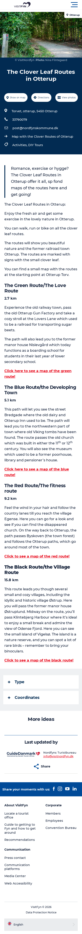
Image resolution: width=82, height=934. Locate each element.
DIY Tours (35, 145)
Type (16, 682)
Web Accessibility (18, 883)
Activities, (20, 145)
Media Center (15, 876)
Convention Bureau (60, 828)
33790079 (19, 120)
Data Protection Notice (41, 912)
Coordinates (24, 697)
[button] (61, 4)
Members (53, 813)
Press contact (15, 858)
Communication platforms (17, 867)
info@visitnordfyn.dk (58, 756)
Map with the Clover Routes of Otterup (42, 137)
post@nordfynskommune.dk (35, 128)
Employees (54, 821)
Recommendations (19, 840)
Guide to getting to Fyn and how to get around (20, 828)
